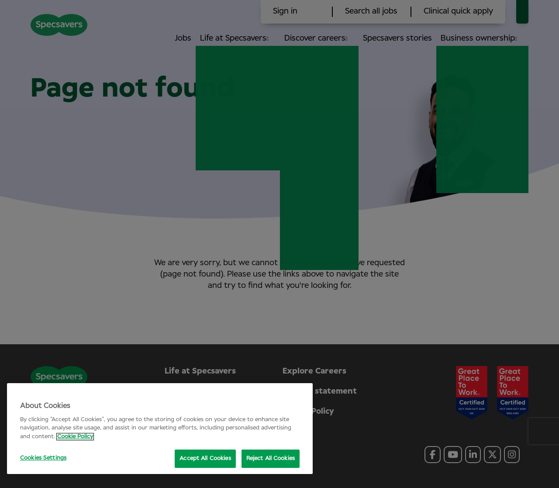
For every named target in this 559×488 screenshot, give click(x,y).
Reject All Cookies (270, 458)
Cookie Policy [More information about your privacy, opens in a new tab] (75, 437)
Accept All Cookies (205, 458)
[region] (160, 428)
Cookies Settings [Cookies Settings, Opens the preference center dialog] (43, 458)
